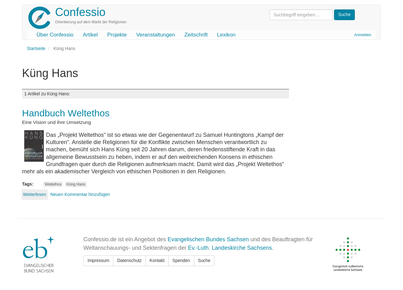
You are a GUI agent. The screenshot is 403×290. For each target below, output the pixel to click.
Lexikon (226, 35)
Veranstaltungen (155, 35)
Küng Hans (75, 184)
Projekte (117, 35)
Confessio (80, 12)
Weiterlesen (34, 194)
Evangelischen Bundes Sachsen (208, 239)
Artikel (90, 35)
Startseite (36, 48)
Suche (204, 260)
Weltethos (53, 184)
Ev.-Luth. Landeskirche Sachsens (230, 248)
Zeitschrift (196, 35)
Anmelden (362, 35)
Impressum (98, 260)
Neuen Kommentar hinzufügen (80, 194)
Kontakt (157, 260)
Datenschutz (129, 260)
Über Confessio (55, 35)
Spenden (181, 260)
